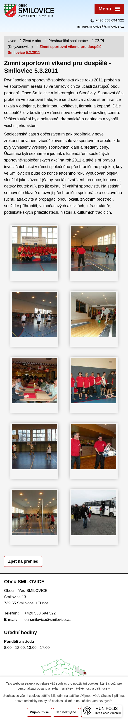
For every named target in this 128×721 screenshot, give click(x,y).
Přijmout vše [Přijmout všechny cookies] (39, 712)
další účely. (102, 688)
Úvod (12, 41)
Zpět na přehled (23, 561)
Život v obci (32, 41)
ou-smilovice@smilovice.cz (103, 26)
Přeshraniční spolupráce (68, 41)
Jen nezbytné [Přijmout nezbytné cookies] (66, 712)
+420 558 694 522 (110, 20)
